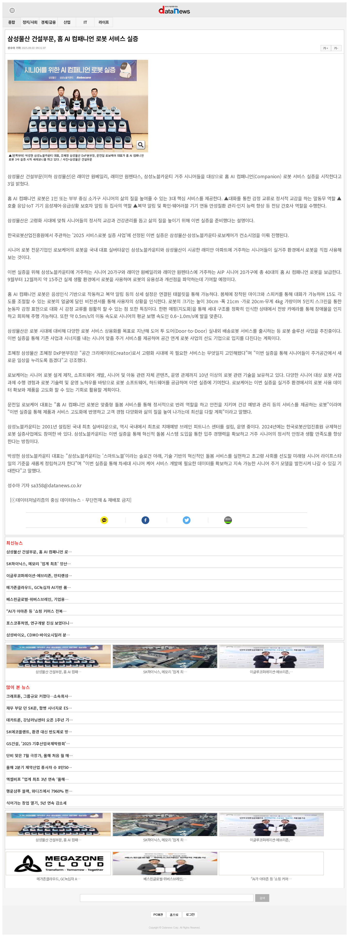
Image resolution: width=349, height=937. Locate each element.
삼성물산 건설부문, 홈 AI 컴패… (58, 672)
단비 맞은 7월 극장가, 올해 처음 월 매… (39, 755)
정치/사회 (30, 22)
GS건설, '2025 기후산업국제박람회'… (38, 743)
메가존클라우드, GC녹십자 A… (58, 879)
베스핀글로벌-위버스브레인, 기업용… (37, 599)
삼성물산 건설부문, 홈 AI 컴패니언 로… (39, 552)
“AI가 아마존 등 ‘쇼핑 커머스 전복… (36, 611)
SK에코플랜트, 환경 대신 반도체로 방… (39, 732)
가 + (325, 48)
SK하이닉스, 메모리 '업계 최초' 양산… (38, 563)
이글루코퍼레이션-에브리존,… (271, 672)
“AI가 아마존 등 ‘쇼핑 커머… (271, 879)
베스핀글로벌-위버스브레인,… (164, 879)
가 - (336, 48)
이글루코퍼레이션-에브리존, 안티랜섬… (39, 575)
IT (85, 22)
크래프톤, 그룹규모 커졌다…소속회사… (39, 696)
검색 (262, 898)
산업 (66, 22)
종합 (11, 22)
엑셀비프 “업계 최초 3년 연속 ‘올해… (37, 779)
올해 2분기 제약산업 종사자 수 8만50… (39, 767)
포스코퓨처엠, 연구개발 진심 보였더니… (39, 623)
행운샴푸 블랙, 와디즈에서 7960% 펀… (39, 791)
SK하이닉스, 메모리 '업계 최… (165, 672)
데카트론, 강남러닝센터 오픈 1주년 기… (39, 720)
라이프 (104, 22)
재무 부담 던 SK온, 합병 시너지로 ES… (39, 708)
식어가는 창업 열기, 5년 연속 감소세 (36, 803)
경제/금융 (48, 22)
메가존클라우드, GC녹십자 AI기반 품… (38, 587)
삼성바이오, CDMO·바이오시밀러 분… (38, 635)
